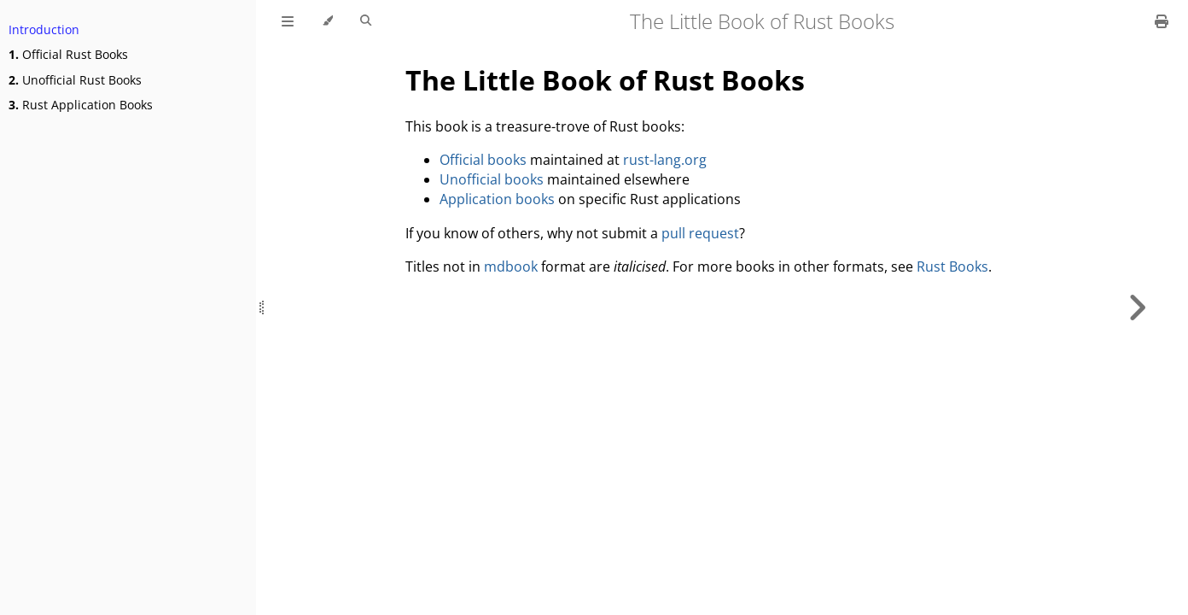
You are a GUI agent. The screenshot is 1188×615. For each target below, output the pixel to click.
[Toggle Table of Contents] (287, 21)
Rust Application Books (81, 105)
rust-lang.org (665, 159)
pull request (700, 233)
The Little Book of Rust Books (605, 80)
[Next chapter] (1136, 307)
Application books (497, 199)
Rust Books (952, 266)
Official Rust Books (68, 54)
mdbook (511, 266)
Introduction (44, 29)
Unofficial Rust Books (75, 80)
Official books (483, 159)
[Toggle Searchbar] (365, 21)
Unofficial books (492, 179)
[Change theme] (327, 21)
